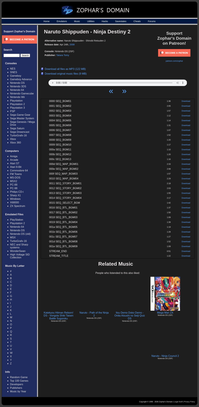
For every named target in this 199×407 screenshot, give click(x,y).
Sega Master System (22, 118)
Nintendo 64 (17, 90)
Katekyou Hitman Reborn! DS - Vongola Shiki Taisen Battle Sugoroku (58, 315)
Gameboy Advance (21, 79)
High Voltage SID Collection (20, 256)
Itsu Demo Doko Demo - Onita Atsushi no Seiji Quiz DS (129, 315)
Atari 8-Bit (15, 167)
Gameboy (15, 75)
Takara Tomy (62, 55)
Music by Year (18, 391)
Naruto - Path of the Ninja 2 (94, 314)
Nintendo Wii (17, 97)
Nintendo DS (17, 82)
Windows (15, 199)
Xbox (13, 139)
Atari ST (14, 163)
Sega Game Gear (20, 114)
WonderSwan (18, 251)
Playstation (16, 100)
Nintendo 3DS (18, 86)
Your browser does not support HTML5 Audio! (117, 82)
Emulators (62, 21)
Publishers (16, 388)
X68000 (14, 202)
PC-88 (13, 184)
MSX (13, 237)
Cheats (137, 21)
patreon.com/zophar (174, 61)
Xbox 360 (15, 142)
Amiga (13, 156)
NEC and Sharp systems (19, 246)
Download (186, 101)
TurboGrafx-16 (18, 135)
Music (77, 21)
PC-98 (13, 188)
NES (12, 68)
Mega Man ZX (165, 312)
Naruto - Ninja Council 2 (165, 356)
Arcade (14, 159)
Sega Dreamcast (19, 132)
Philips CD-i (17, 191)
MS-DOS (15, 177)
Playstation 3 (17, 107)
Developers (16, 384)
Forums (152, 21)
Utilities (90, 21)
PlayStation (16, 219)
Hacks (105, 21)
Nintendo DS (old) (20, 234)
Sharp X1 (15, 195)
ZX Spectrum (17, 206)
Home (46, 21)
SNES (13, 72)
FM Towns (16, 174)
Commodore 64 (19, 170)
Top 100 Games (19, 380)
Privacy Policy (189, 402)
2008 (72, 44)
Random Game (19, 377)
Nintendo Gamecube (22, 93)
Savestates (120, 21)
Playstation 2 (17, 104)
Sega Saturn (17, 128)
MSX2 (13, 181)
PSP (12, 111)
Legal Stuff (178, 402)
